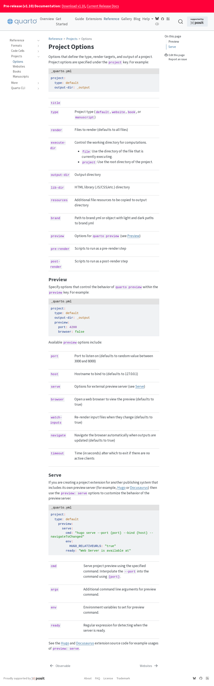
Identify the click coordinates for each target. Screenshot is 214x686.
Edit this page (175, 55)
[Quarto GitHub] (162, 18)
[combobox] (181, 21)
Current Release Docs (103, 6)
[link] (147, 18)
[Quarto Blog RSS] (168, 18)
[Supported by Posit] (197, 22)
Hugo (121, 487)
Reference (55, 39)
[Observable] (59, 666)
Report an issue (176, 59)
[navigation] (37, 40)
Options (86, 39)
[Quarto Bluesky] (157, 18)
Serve (172, 47)
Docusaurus (139, 487)
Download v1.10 (73, 6)
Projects (72, 39)
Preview (173, 41)
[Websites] (149, 666)
